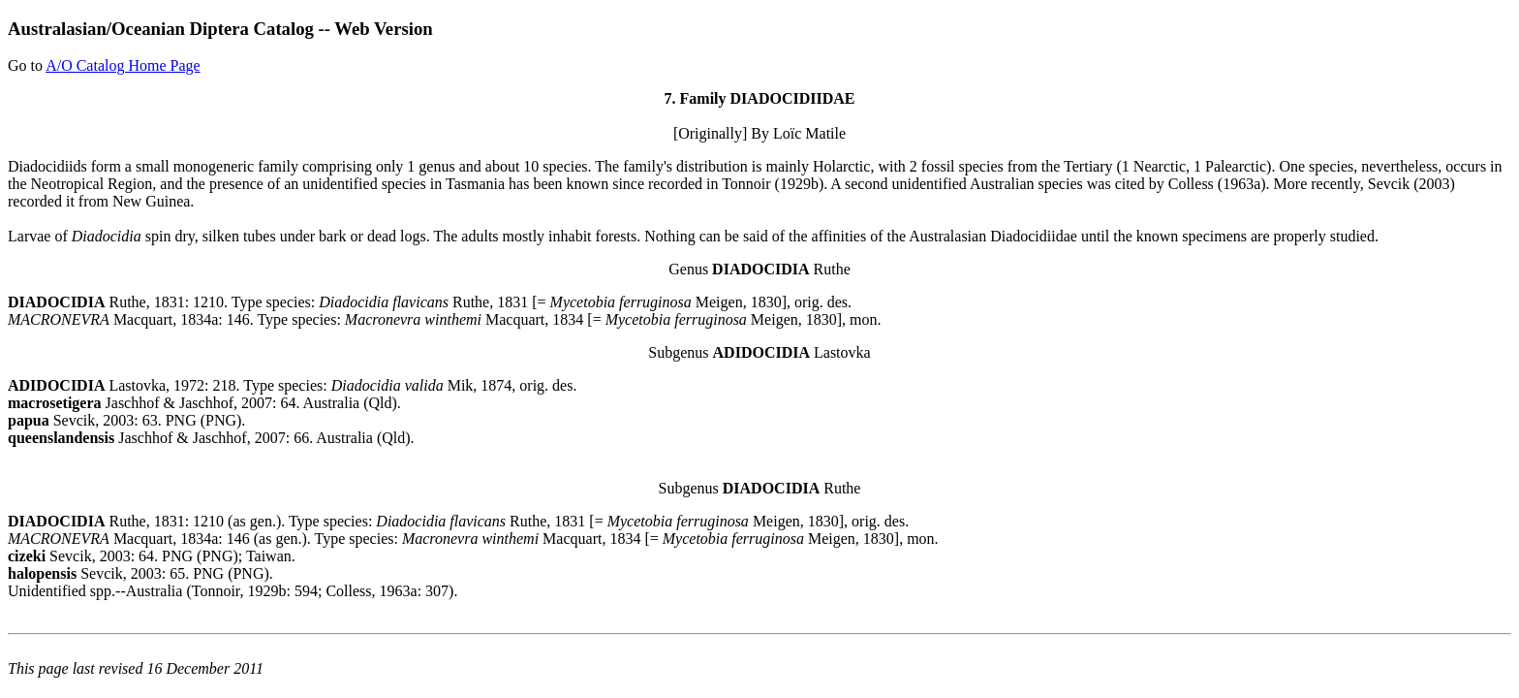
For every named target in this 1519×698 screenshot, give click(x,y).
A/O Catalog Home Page (123, 65)
